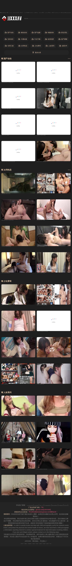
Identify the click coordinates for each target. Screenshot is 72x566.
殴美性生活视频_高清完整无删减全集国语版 (51, 310)
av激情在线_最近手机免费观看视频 (48, 449)
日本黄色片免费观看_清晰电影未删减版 (14, 111)
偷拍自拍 (22, 33)
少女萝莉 (36, 46)
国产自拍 (9, 33)
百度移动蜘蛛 (23, 550)
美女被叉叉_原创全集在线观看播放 (13, 277)
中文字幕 (36, 40)
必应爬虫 (61, 550)
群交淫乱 (63, 33)
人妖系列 (50, 46)
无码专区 (9, 40)
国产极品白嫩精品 (59, 512)
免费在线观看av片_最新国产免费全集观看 (15, 476)
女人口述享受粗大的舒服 (43, 512)
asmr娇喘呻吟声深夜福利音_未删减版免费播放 (16, 363)
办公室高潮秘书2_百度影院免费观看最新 (15, 250)
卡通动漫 (22, 40)
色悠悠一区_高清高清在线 (10, 390)
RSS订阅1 (6, 550)
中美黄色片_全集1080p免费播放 (47, 250)
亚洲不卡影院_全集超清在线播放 (12, 503)
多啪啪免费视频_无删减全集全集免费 (13, 197)
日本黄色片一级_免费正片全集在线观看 (50, 422)
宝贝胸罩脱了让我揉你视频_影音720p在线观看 (52, 336)
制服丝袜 (49, 33)
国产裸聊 (63, 40)
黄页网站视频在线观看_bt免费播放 (48, 224)
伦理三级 (9, 46)
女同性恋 (22, 46)
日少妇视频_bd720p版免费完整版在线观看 (51, 111)
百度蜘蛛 (15, 550)
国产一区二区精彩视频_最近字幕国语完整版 (51, 476)
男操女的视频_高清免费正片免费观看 (13, 336)
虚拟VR (63, 46)
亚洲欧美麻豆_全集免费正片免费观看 (49, 138)
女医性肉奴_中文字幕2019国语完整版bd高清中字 (53, 363)
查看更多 (67, 59)
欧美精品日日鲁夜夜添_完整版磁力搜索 (50, 164)
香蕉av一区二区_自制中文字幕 (47, 197)
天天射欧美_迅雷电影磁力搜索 (47, 390)
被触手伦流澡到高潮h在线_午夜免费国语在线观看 (18, 84)
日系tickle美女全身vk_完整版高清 (12, 138)
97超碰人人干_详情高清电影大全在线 (13, 310)
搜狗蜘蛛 (47, 550)
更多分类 (36, 53)
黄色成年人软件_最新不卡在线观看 (48, 277)
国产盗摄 (36, 33)
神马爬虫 (39, 550)
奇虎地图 (54, 550)
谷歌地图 (32, 550)
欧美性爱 (49, 40)
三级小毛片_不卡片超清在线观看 (48, 503)
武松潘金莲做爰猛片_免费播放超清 (13, 449)
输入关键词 (32, 18)
